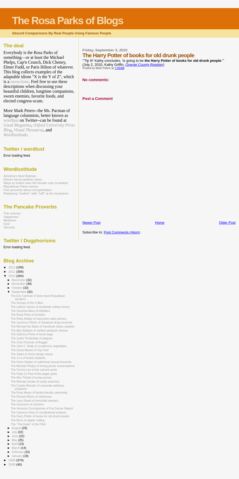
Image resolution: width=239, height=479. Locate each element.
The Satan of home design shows (32, 354)
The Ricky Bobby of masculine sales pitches (38, 318)
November (19, 283)
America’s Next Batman (19, 176)
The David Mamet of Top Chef (29, 350)
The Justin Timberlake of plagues (31, 338)
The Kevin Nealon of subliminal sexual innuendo (41, 361)
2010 (12, 276)
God (6, 223)
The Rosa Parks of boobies (28, 314)
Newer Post (91, 223)
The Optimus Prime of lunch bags (32, 334)
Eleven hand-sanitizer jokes (22, 179)
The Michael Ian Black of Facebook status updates (42, 326)
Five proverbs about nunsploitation (27, 190)
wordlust (11, 120)
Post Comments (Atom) (122, 232)
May (15, 440)
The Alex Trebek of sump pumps (31, 377)
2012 (12, 267)
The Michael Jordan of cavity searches (35, 381)
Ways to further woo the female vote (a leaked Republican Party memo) (35, 184)
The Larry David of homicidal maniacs (34, 400)
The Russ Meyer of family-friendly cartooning (39, 392)
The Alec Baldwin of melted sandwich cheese (39, 330)
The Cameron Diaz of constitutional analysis (38, 412)
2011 (12, 271)
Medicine (9, 220)
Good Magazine (17, 125)
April (15, 443)
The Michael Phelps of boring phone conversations (43, 366)
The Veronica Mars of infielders (30, 310)
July (15, 432)
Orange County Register (144, 65)
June (15, 436)
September (19, 291)
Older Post (227, 223)
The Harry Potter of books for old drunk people (40, 416)
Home (160, 223)
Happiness (10, 216)
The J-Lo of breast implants (28, 357)
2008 (12, 464)
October (17, 287)
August (17, 428)
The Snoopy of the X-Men (27, 302)
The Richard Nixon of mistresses (31, 396)
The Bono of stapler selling (27, 420)
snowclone (19, 81)
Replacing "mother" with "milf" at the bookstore (35, 193)
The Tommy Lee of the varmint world (34, 369)
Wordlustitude (15, 134)
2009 (12, 460)
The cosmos (12, 213)
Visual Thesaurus (28, 130)
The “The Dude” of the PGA (28, 424)
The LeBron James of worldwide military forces (40, 306)
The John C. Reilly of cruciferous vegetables (38, 346)
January (17, 456)
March (16, 447)
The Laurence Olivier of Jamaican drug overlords (41, 322)
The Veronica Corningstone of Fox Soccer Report (42, 408)
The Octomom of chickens (27, 404)
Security (9, 227)
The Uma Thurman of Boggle (29, 342)
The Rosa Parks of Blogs (67, 20)
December (19, 280)
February (18, 451)
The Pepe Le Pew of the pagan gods (34, 373)
